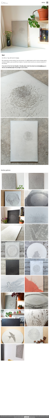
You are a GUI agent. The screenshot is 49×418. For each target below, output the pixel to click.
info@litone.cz (42, 66)
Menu (43, 2)
